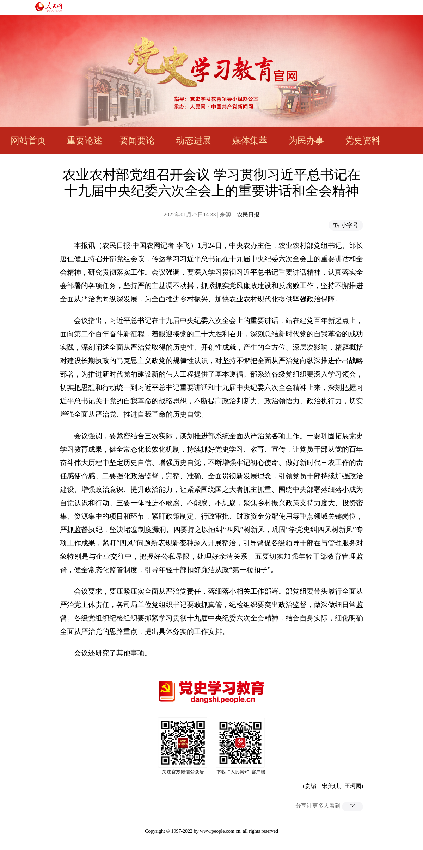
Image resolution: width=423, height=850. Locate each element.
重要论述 (84, 140)
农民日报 (248, 215)
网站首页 (28, 140)
